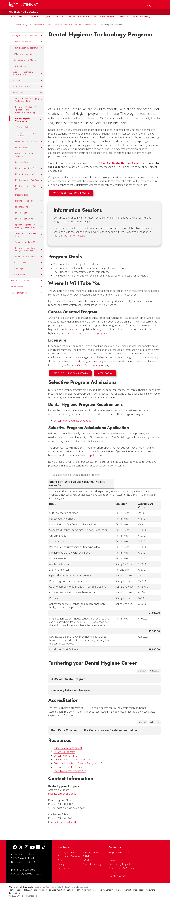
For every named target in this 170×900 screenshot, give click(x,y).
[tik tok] (43, 847)
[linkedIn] (38, 847)
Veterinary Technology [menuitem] (28, 257)
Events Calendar (118, 876)
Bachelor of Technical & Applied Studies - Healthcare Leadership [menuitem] (25, 110)
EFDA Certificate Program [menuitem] (28, 142)
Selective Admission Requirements (73, 759)
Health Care (90, 24)
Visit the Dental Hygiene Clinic (71, 192)
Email (61, 860)
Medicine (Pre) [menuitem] (21, 195)
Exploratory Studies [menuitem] (27, 87)
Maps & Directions (119, 852)
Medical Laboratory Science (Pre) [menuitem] (28, 187)
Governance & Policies (121, 868)
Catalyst (62, 864)
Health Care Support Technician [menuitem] (28, 155)
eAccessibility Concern (103, 890)
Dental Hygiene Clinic (65, 755)
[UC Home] (23, 4)
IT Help (86, 856)
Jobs (111, 856)
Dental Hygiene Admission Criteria (72, 420)
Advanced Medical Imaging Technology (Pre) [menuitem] (28, 99)
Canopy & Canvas (67, 852)
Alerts (11, 890)
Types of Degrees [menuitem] (26, 293)
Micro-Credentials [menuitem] (27, 275)
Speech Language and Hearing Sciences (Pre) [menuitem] (28, 226)
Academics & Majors (42, 24)
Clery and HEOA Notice (26, 890)
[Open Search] (148, 4)
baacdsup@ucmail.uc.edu (62, 793)
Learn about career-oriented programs (86, 333)
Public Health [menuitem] (28, 213)
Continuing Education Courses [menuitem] (26, 134)
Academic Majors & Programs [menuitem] (26, 47)
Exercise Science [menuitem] (28, 148)
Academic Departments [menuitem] (26, 42)
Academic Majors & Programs (68, 24)
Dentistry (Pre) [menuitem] (21, 162)
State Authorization (89, 365)
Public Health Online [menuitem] (24, 218)
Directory (114, 872)
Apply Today (105, 373)
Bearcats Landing (92, 864)
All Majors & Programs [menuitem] (22, 54)
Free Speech (138, 890)
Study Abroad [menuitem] (26, 287)
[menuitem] (18, 17)
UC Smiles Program (64, 751)
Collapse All (154, 671)
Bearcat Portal (66, 868)
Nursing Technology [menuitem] (28, 201)
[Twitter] (21, 847)
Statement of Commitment (79, 890)
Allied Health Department (68, 748)
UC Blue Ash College (20, 24)
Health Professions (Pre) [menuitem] (28, 168)
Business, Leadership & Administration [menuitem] (27, 73)
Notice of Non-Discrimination (52, 890)
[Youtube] (32, 847)
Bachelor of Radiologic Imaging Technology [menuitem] (28, 249)
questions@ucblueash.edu (26, 873)
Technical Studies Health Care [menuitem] (28, 234)
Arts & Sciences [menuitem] (27, 66)
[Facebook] (15, 847)
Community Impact (119, 864)
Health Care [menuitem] (27, 93)
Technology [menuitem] (27, 269)
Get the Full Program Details (70, 373)
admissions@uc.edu (66, 822)
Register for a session (75, 235)
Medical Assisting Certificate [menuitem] (28, 180)
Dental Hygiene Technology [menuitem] (25, 119)
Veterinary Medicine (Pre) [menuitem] (26, 242)
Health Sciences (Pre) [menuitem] (28, 174)
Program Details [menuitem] (24, 127)
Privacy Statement (123, 890)
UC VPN (86, 860)
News (112, 860)
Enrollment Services (69, 856)
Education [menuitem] (27, 81)
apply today (95, 455)
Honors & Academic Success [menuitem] (26, 281)
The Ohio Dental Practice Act (70, 771)
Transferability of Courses (68, 767)
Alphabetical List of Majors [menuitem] (24, 60)
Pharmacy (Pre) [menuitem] (21, 207)
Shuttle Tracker (91, 852)
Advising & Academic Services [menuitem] (26, 36)
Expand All (142, 671)
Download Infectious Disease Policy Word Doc (79, 763)
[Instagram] (26, 847)
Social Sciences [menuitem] (27, 263)
